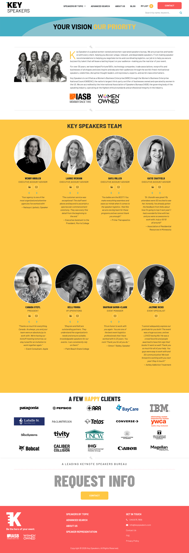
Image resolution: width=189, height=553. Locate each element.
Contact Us (131, 530)
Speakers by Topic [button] (73, 6)
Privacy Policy (132, 541)
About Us (120, 6)
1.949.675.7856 (135, 519)
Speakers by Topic (77, 514)
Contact (169, 5)
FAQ (128, 535)
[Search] (161, 12)
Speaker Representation (81, 531)
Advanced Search (100, 6)
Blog (132, 6)
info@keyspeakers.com (140, 525)
